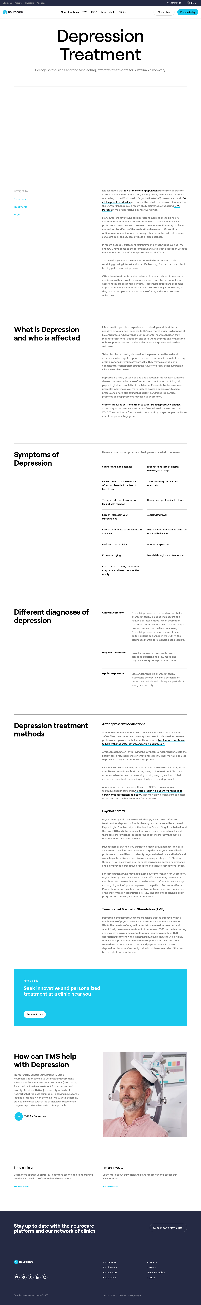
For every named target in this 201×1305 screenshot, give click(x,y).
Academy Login (174, 3)
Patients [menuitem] (18, 3)
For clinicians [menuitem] (110, 1267)
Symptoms (20, 199)
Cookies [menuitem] (122, 1295)
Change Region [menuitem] (134, 1295)
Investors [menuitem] (29, 3)
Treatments (20, 206)
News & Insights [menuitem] (156, 1272)
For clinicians (21, 1186)
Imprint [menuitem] (106, 1295)
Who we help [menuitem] (107, 12)
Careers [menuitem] (151, 1267)
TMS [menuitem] (85, 12)
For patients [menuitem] (109, 1262)
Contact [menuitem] (151, 1277)
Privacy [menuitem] (114, 1295)
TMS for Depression (36, 1116)
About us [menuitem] (41, 3)
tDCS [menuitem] (94, 12)
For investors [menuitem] (110, 1272)
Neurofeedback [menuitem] (70, 12)
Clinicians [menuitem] (7, 3)
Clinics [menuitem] (122, 12)
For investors (110, 1186)
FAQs (17, 214)
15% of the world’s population (141, 190)
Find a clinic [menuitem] (109, 1277)
